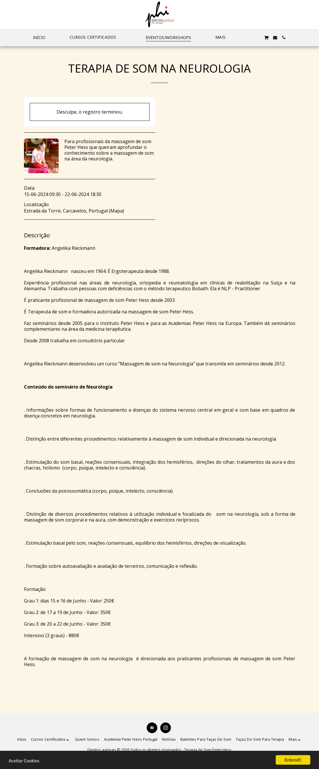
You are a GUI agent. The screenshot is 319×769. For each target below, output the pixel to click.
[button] (95, 37)
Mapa (116, 211)
